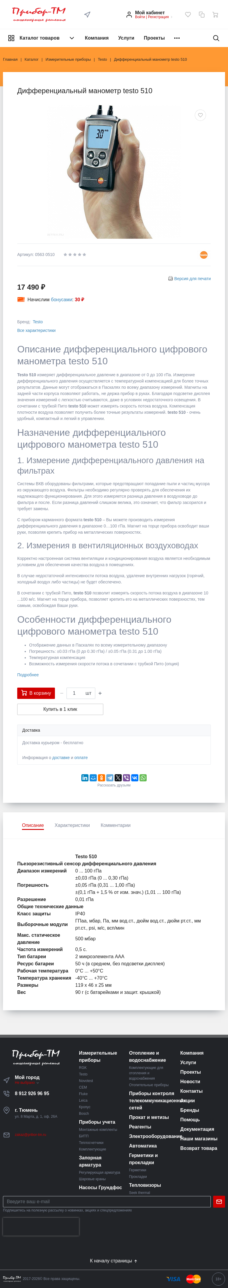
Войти (140, 17)
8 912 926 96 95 (32, 1093)
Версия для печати (192, 278)
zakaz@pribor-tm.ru (30, 1135)
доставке (61, 757)
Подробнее (28, 674)
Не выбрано (27, 1083)
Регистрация (158, 17)
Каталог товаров (41, 38)
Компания (97, 37)
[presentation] (41, 1227)
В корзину (36, 693)
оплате (81, 757)
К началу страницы (114, 1261)
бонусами (61, 299)
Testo (37, 321)
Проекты (154, 37)
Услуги (126, 37)
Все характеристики (36, 330)
